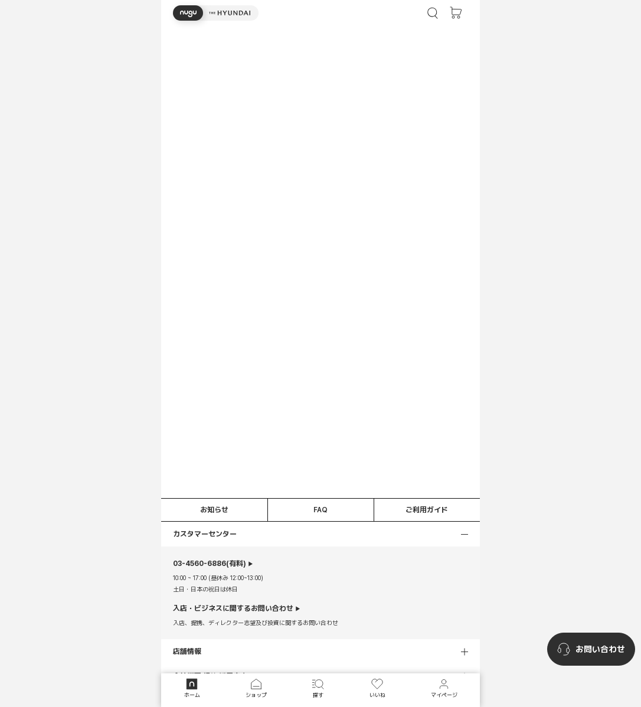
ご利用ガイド (426, 510)
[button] (216, 13)
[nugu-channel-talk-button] (591, 649)
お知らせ (214, 510)
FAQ (320, 510)
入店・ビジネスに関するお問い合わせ (233, 608)
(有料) (209, 563)
